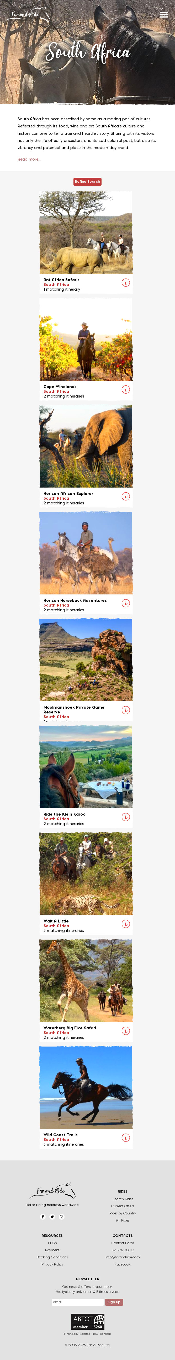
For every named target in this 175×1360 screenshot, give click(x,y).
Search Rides (123, 1199)
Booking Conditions (52, 1257)
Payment (52, 1250)
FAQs (52, 1243)
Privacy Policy (52, 1264)
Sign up (114, 1302)
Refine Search (87, 181)
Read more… (29, 160)
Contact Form (123, 1243)
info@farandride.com (122, 1257)
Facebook (123, 1264)
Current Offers (122, 1206)
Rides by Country (122, 1213)
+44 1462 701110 (122, 1250)
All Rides (122, 1220)
